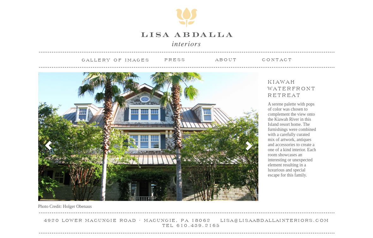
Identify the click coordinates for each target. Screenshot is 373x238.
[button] (43, 140)
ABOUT (226, 59)
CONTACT (277, 59)
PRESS (175, 59)
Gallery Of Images (116, 59)
